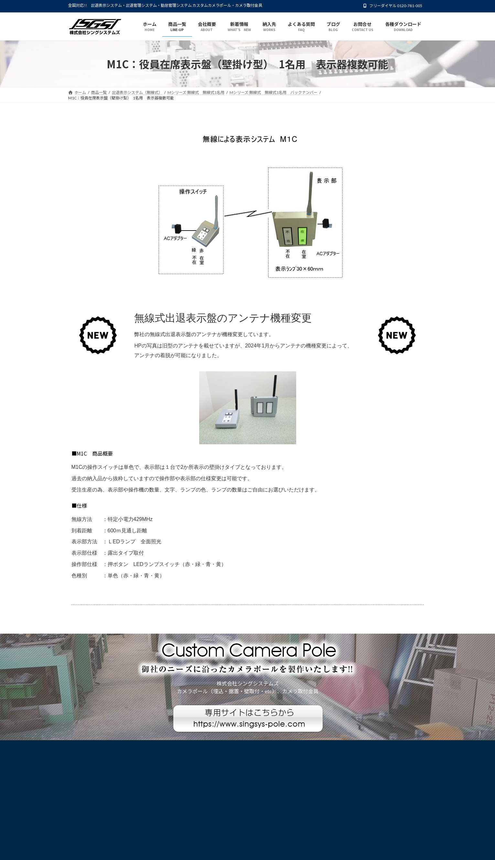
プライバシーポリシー (93, 745)
